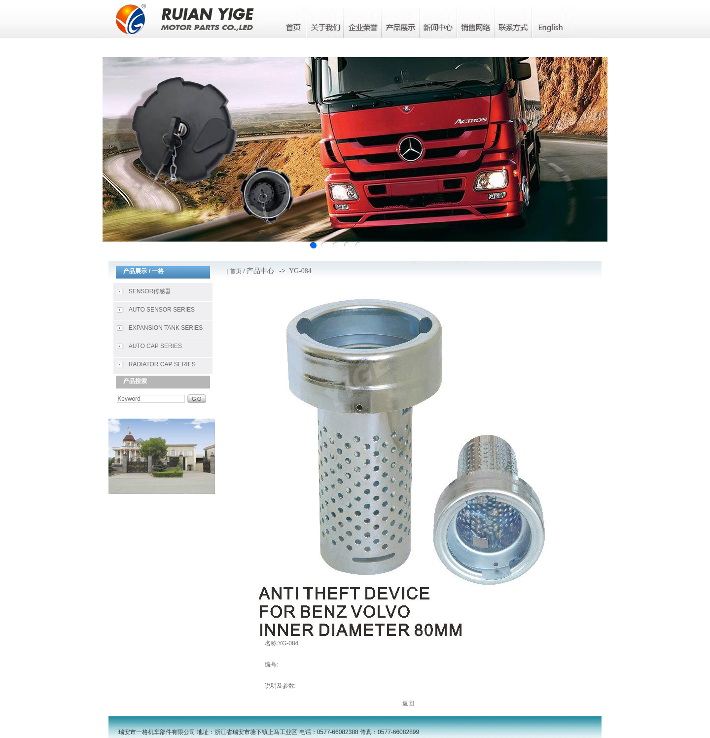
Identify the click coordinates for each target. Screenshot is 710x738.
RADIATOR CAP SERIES (162, 364)
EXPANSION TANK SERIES (166, 327)
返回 (408, 703)
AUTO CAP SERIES (155, 346)
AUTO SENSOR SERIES (162, 309)
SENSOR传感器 (150, 291)
